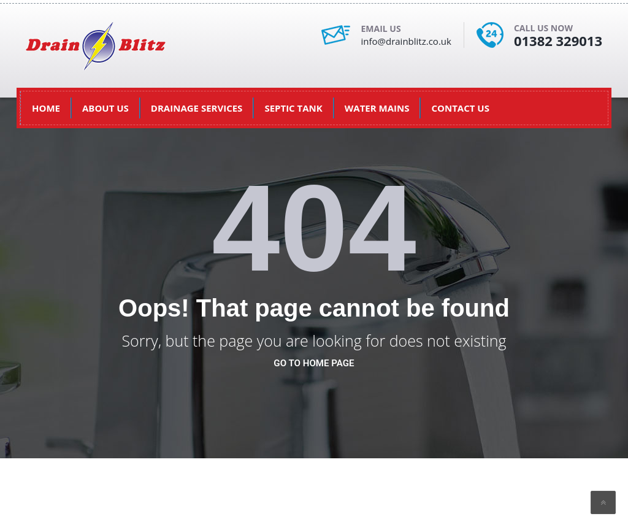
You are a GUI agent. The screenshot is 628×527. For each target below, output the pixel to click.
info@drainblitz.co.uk (406, 41)
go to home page (314, 363)
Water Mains (377, 108)
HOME (46, 108)
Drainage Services (197, 108)
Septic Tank (293, 108)
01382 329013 (558, 40)
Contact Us (460, 108)
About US (105, 108)
